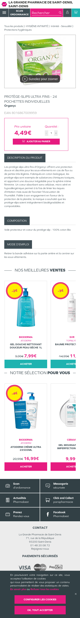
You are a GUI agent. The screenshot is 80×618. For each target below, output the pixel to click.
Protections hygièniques (18, 29)
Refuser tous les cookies (45, 589)
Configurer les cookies (40, 599)
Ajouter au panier (36, 141)
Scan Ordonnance (19, 12)
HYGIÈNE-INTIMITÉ (37, 26)
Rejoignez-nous (40, 548)
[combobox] (45, 13)
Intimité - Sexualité (61, 26)
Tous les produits (13, 26)
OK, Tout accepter (40, 610)
